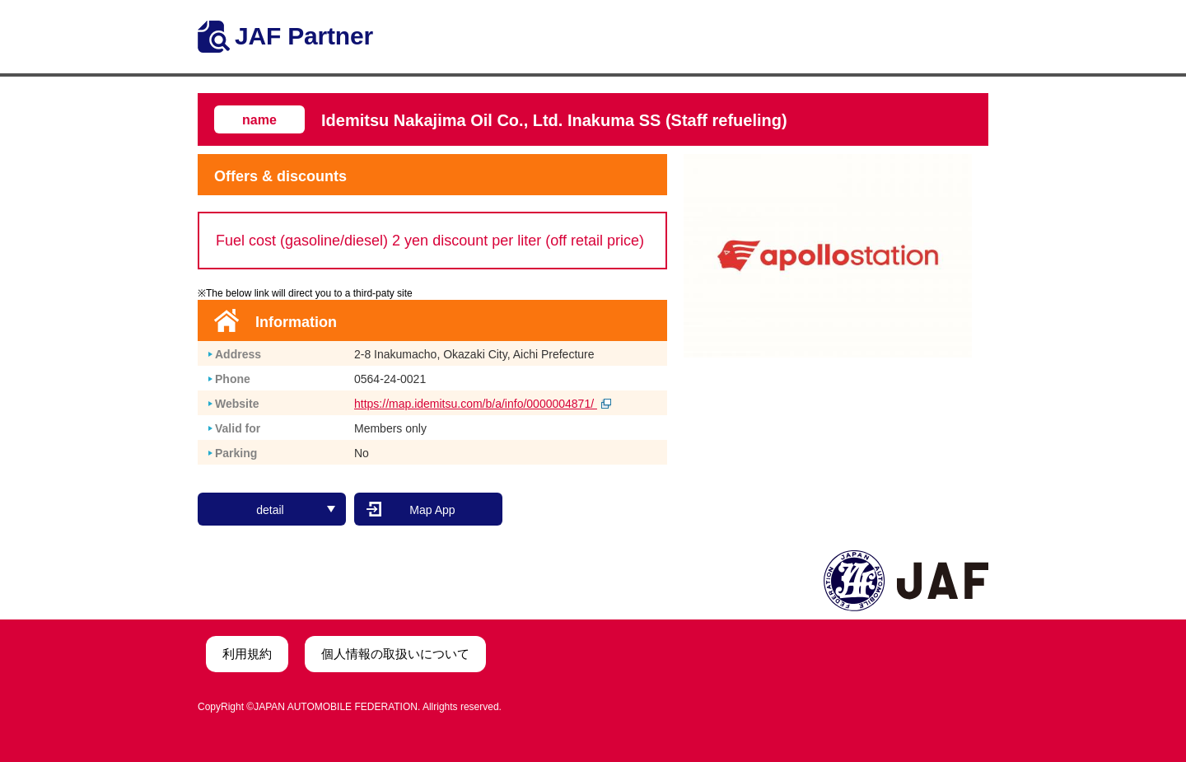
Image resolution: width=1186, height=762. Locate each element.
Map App (432, 506)
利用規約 (247, 650)
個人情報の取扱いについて (395, 650)
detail (295, 506)
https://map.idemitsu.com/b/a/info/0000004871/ (482, 403)
